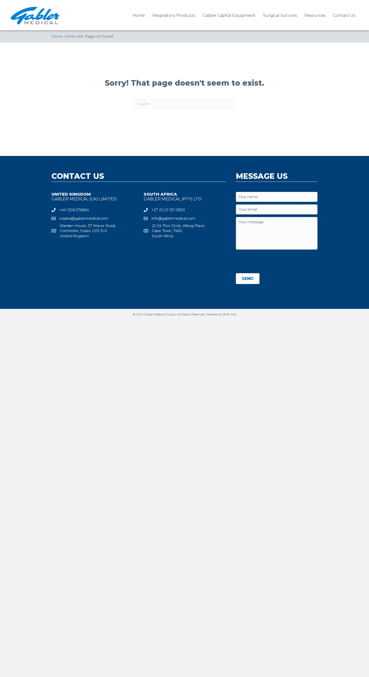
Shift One (229, 314)
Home (57, 36)
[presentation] (274, 262)
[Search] (184, 104)
